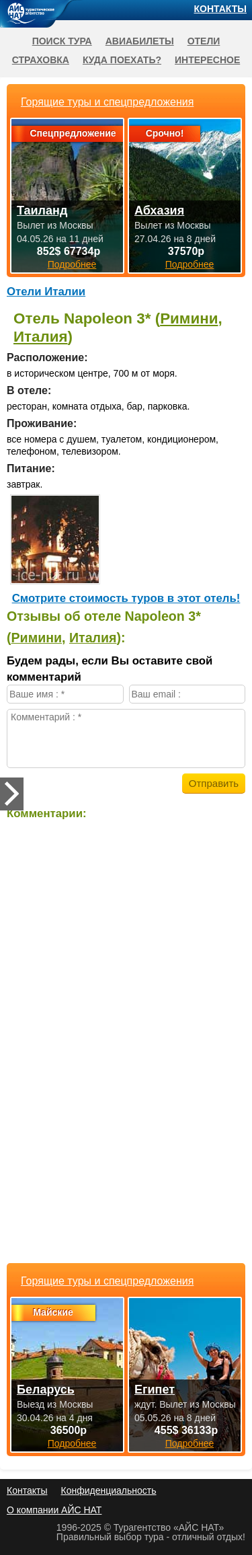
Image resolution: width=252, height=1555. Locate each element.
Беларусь (46, 1389)
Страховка (40, 59)
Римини (189, 318)
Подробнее (72, 1443)
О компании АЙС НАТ (54, 1510)
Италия (40, 336)
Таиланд (42, 210)
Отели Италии (46, 291)
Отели (203, 41)
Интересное (207, 59)
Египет (154, 1389)
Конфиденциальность (108, 1490)
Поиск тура (62, 41)
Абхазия (159, 210)
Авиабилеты (140, 41)
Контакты (220, 8)
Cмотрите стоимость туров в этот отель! (126, 598)
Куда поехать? (122, 59)
